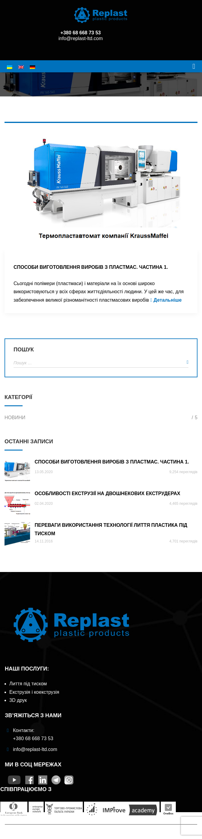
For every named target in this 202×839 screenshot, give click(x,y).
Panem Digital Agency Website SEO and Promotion (126, 836)
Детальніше (168, 300)
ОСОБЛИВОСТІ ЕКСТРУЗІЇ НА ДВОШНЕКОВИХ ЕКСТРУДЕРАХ (107, 493)
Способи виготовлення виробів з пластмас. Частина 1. (91, 267)
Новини (101, 417)
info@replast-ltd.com (80, 38)
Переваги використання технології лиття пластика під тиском (111, 529)
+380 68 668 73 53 (81, 32)
